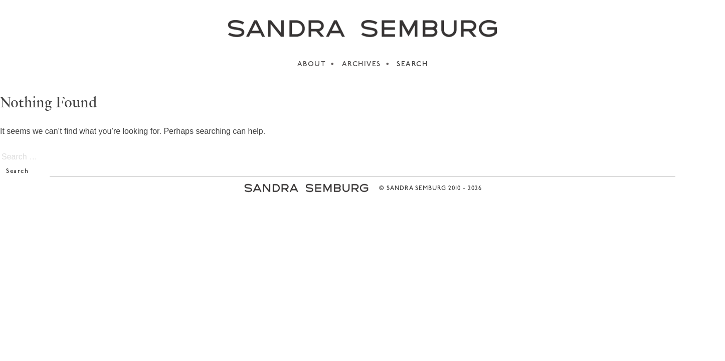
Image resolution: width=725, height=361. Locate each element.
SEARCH (412, 64)
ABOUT (311, 64)
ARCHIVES (361, 64)
